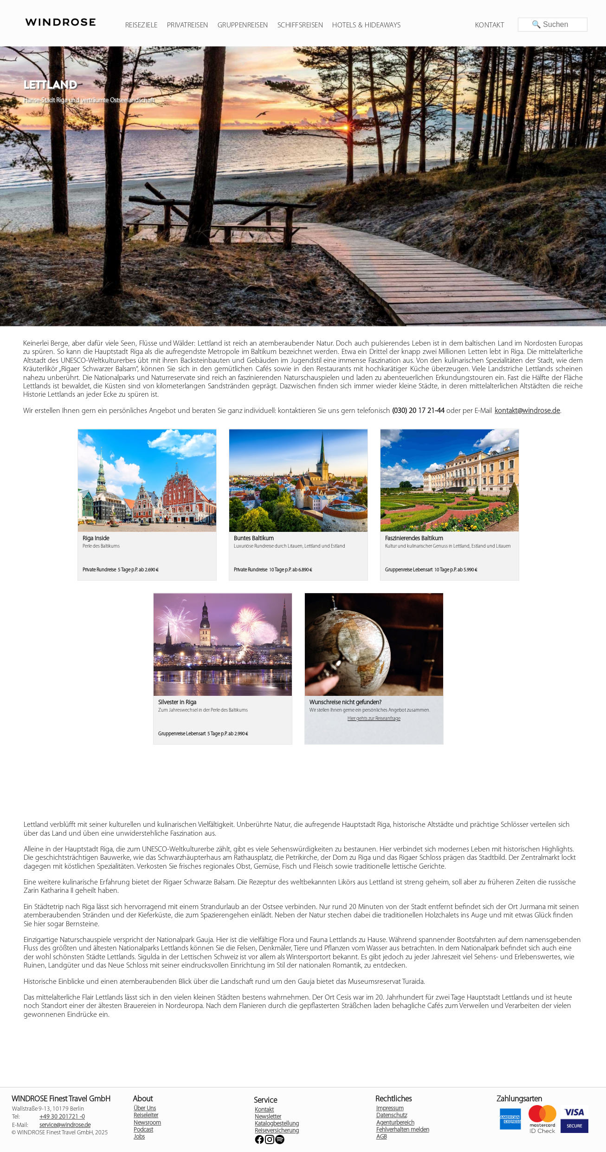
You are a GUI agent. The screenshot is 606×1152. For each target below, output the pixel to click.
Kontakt (489, 25)
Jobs (139, 1137)
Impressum (390, 1109)
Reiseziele (141, 25)
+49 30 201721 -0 (62, 1117)
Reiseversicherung (277, 1131)
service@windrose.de (64, 1125)
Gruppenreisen (243, 25)
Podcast (143, 1130)
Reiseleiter (146, 1116)
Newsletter (268, 1117)
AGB (381, 1137)
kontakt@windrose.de (527, 411)
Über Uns (145, 1109)
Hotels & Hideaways (366, 25)
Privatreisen (187, 25)
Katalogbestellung (277, 1124)
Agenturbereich (395, 1123)
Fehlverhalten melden (402, 1130)
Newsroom (147, 1123)
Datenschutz (391, 1116)
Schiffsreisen (300, 25)
